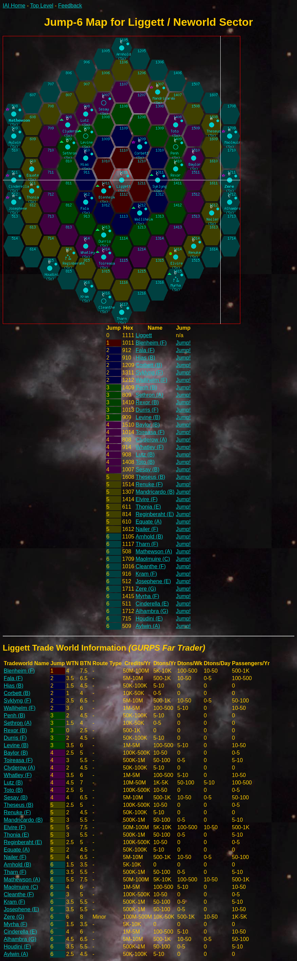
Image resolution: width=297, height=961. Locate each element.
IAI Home (14, 5)
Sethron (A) (149, 395)
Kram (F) (146, 574)
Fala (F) (144, 350)
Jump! (183, 343)
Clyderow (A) (151, 440)
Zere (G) (145, 589)
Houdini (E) (149, 618)
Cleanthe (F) (150, 566)
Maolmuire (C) (152, 559)
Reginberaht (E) (154, 514)
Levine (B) (147, 417)
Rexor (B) (147, 402)
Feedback (70, 5)
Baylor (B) (147, 425)
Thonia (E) (148, 507)
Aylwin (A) (147, 626)
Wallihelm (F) (151, 380)
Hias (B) (145, 358)
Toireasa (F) (149, 432)
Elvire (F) (146, 499)
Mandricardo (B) (154, 492)
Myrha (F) (147, 596)
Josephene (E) (153, 581)
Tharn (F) (146, 544)
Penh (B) (146, 387)
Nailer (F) (146, 529)
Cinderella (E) (152, 604)
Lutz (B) (144, 454)
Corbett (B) (148, 365)
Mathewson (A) (153, 551)
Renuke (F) (149, 484)
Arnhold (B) (149, 536)
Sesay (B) (147, 469)
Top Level (42, 5)
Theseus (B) (150, 477)
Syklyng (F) (149, 372)
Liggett (143, 335)
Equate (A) (148, 522)
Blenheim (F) (151, 343)
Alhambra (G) (151, 611)
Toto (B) (144, 462)
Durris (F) (147, 410)
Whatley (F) (149, 447)
